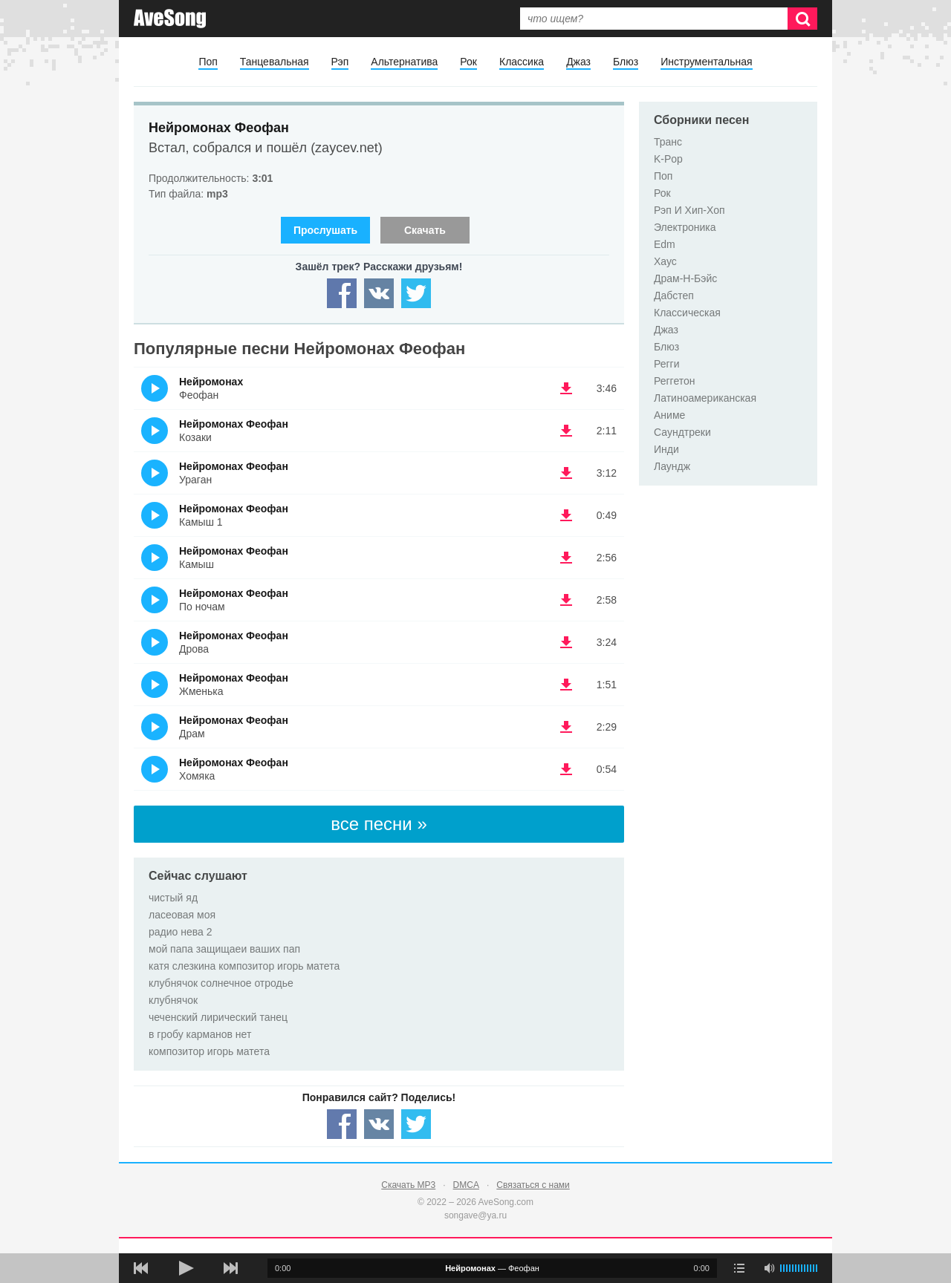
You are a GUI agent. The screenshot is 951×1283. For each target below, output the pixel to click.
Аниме (669, 415)
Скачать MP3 (408, 1185)
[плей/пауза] (185, 1268)
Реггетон (674, 381)
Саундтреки (682, 432)
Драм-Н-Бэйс (685, 278)
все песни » (379, 824)
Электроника (685, 227)
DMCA (466, 1185)
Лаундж (672, 466)
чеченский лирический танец (218, 1017)
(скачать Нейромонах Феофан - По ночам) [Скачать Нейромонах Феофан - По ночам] (566, 600)
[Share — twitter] (416, 293)
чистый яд (173, 898)
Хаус (665, 261)
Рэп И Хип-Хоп (689, 210)
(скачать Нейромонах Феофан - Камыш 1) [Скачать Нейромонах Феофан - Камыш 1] (566, 515)
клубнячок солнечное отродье (221, 983)
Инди (666, 449)
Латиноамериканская (705, 398)
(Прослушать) (154, 388)
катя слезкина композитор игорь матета (244, 966)
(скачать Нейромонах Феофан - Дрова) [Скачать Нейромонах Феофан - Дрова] (566, 642)
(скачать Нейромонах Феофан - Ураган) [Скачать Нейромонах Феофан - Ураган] (566, 473)
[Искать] (802, 18)
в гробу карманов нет (200, 1034)
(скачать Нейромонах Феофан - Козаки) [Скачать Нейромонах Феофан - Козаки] (566, 430)
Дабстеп (674, 295)
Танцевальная (274, 62)
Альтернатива (404, 62)
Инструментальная (706, 62)
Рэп (340, 62)
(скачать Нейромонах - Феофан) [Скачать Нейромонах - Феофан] (566, 388)
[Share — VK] (379, 293)
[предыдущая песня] (141, 1268)
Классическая (687, 313)
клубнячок (173, 1000)
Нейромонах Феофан (219, 127)
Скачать (425, 230)
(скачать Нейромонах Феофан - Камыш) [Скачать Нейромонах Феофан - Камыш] (566, 557)
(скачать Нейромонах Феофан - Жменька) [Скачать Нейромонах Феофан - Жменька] (566, 684)
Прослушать (325, 230)
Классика (521, 62)
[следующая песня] (230, 1268)
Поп (207, 62)
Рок (468, 62)
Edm (664, 244)
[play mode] (739, 1268)
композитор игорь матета (209, 1051)
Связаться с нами (532, 1185)
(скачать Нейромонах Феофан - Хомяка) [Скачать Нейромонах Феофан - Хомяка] (566, 769)
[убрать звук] (769, 1268)
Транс (668, 142)
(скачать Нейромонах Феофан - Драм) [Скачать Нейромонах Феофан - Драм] (566, 727)
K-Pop (668, 159)
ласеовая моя (182, 915)
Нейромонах (211, 382)
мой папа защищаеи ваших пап (224, 949)
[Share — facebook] (342, 293)
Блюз (625, 62)
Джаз (578, 62)
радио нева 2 (180, 932)
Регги (667, 364)
